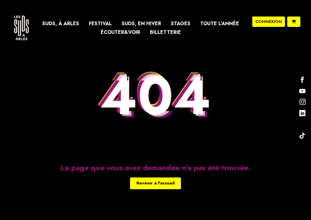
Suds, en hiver (141, 23)
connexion (268, 21)
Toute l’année (219, 23)
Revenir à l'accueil (155, 183)
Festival (100, 23)
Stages (180, 23)
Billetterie (165, 32)
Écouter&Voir (120, 32)
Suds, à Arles (60, 23)
